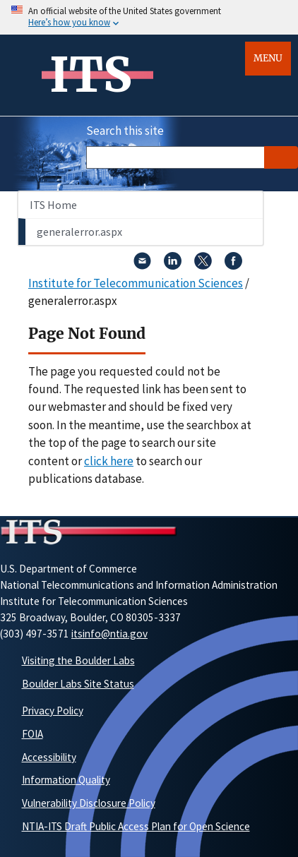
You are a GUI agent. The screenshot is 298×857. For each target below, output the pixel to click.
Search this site (125, 130)
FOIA (32, 734)
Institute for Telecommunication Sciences (135, 283)
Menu (268, 58)
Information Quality (66, 779)
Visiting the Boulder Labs (78, 660)
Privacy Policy (52, 710)
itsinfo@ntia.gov (109, 633)
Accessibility (49, 757)
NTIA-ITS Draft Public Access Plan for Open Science (136, 826)
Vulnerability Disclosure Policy (88, 803)
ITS (90, 74)
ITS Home (53, 205)
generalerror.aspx (79, 231)
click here (108, 461)
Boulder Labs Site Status (78, 683)
